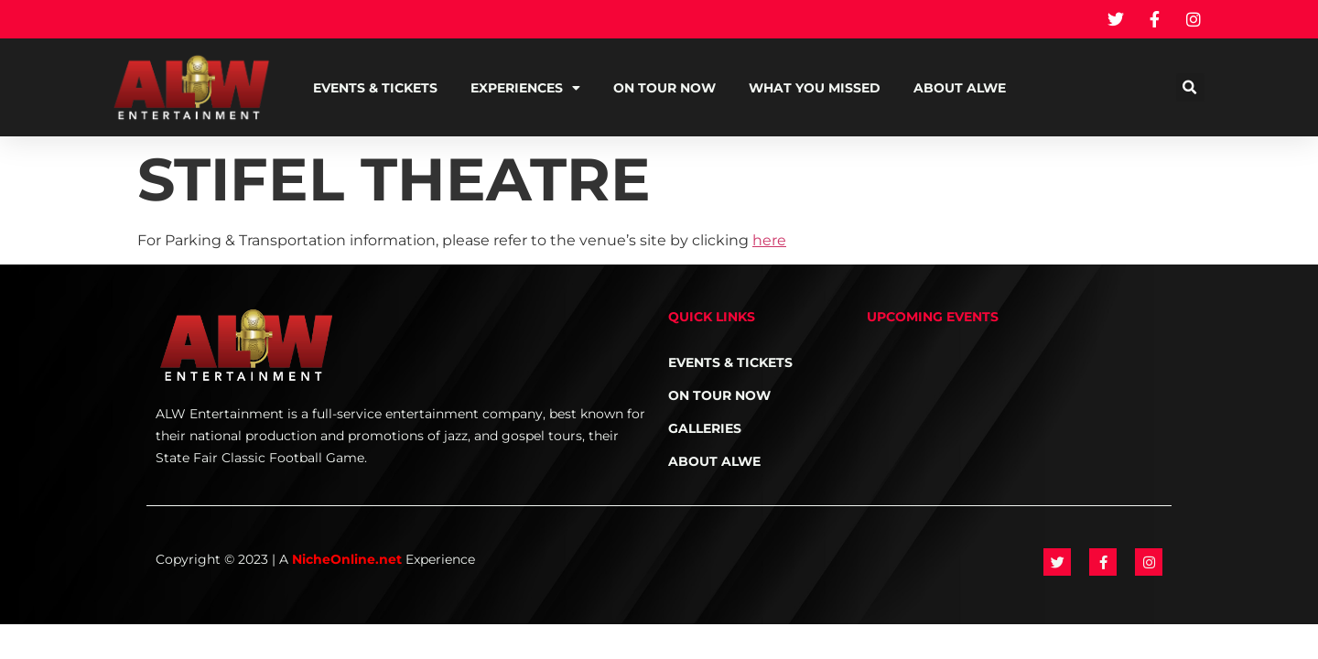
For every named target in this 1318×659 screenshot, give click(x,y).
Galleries (704, 428)
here (769, 240)
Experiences (525, 87)
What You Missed (814, 88)
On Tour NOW (664, 88)
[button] (1190, 87)
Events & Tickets (375, 88)
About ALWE (959, 88)
